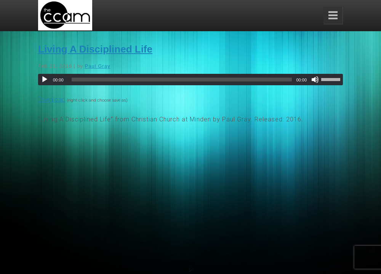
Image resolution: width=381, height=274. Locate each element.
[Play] (44, 79)
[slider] (182, 79)
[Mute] (315, 79)
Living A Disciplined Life (95, 49)
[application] (190, 79)
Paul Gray (97, 66)
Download (51, 99)
